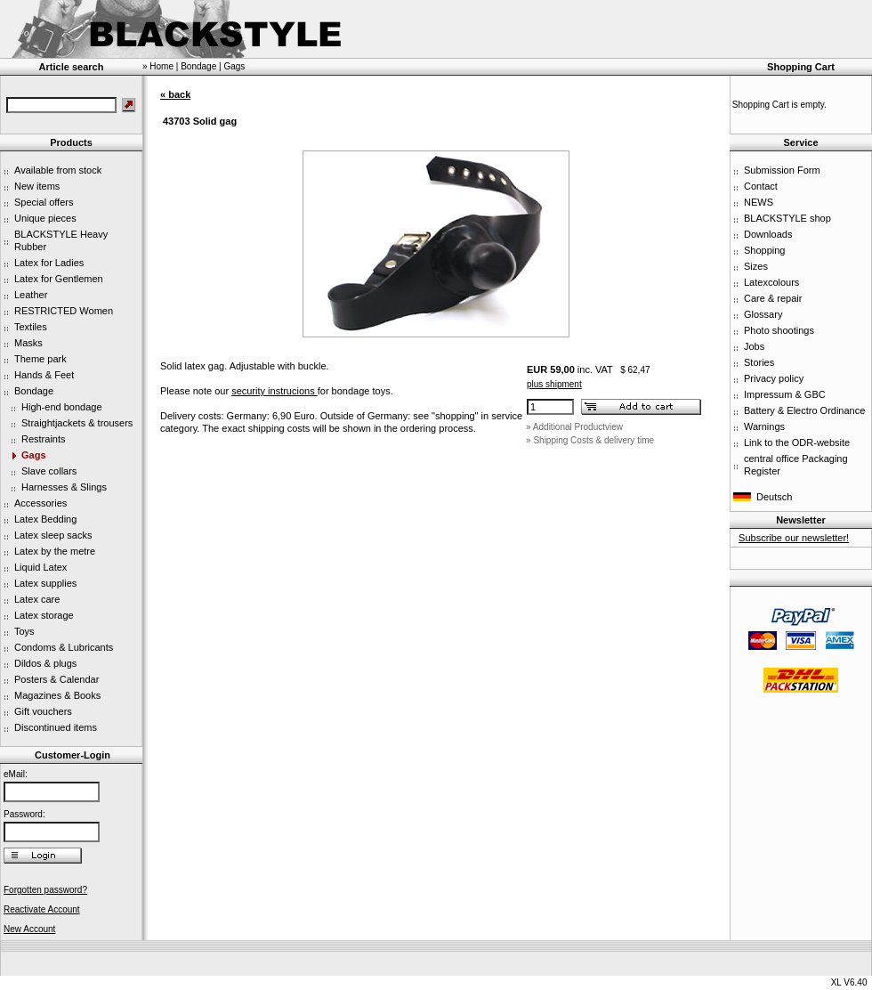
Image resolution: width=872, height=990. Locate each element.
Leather (30, 294)
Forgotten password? (45, 890)
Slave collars (49, 471)
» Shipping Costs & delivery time (590, 440)
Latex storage (44, 615)
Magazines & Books (57, 695)
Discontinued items (55, 727)
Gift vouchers (43, 711)
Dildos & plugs (45, 663)
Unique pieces (45, 218)
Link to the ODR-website (797, 442)
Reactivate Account (42, 909)
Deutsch (774, 496)
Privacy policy (773, 378)
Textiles (30, 326)
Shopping (765, 250)
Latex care (37, 599)
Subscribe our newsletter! (794, 537)
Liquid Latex (40, 567)
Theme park (40, 358)
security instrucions (274, 390)
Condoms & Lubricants (63, 647)
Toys (24, 631)
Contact (761, 186)
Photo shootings (779, 330)
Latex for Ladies (49, 262)
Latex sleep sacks (53, 535)
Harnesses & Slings (64, 487)
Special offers (43, 202)
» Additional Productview (574, 427)
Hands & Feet (44, 374)
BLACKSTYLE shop (787, 218)
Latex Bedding (45, 519)
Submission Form (782, 170)
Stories (759, 362)
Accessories (40, 503)
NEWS (758, 202)
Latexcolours (771, 282)
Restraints (43, 439)
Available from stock (57, 170)
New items (37, 186)
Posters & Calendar (56, 679)
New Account (29, 929)
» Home (158, 66)
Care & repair (773, 298)
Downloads (768, 234)
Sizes (756, 266)
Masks (28, 342)
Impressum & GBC (785, 394)
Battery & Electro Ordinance (804, 410)
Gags (33, 455)
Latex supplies (45, 583)
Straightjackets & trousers (77, 423)
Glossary (763, 314)
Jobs (754, 346)
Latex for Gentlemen (58, 278)
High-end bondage (61, 407)
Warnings (764, 426)
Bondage (33, 390)
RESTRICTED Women (63, 310)
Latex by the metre (54, 551)
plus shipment (554, 384)
